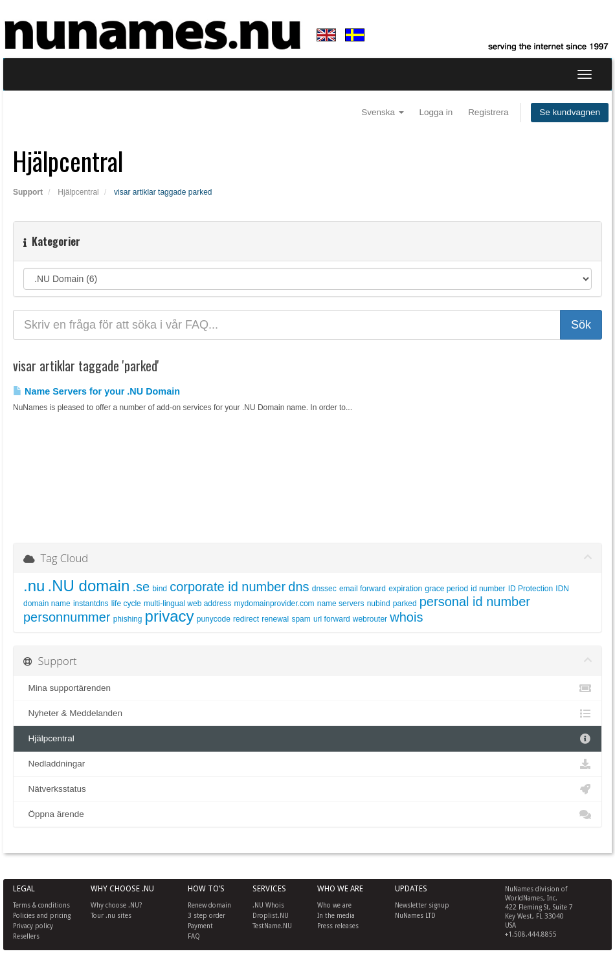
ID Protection (530, 588)
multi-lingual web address (187, 603)
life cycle (126, 603)
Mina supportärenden (307, 688)
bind (159, 588)
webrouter (370, 619)
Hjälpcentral (78, 192)
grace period (446, 588)
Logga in (436, 112)
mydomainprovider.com (274, 603)
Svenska (382, 112)
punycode (213, 619)
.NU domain (89, 585)
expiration (405, 588)
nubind (378, 603)
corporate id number (227, 587)
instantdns (91, 603)
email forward (362, 588)
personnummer (67, 617)
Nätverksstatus (307, 789)
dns (298, 587)
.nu (34, 585)
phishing (127, 619)
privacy (169, 616)
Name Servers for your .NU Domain (96, 391)
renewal (275, 619)
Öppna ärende (307, 814)
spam (300, 619)
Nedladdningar (307, 764)
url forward (331, 619)
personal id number (474, 601)
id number (488, 588)
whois (406, 617)
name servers (340, 603)
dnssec (324, 588)
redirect (246, 619)
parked (405, 603)
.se (141, 587)
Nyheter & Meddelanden (307, 713)
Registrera (488, 112)
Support (28, 192)
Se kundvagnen (569, 112)
